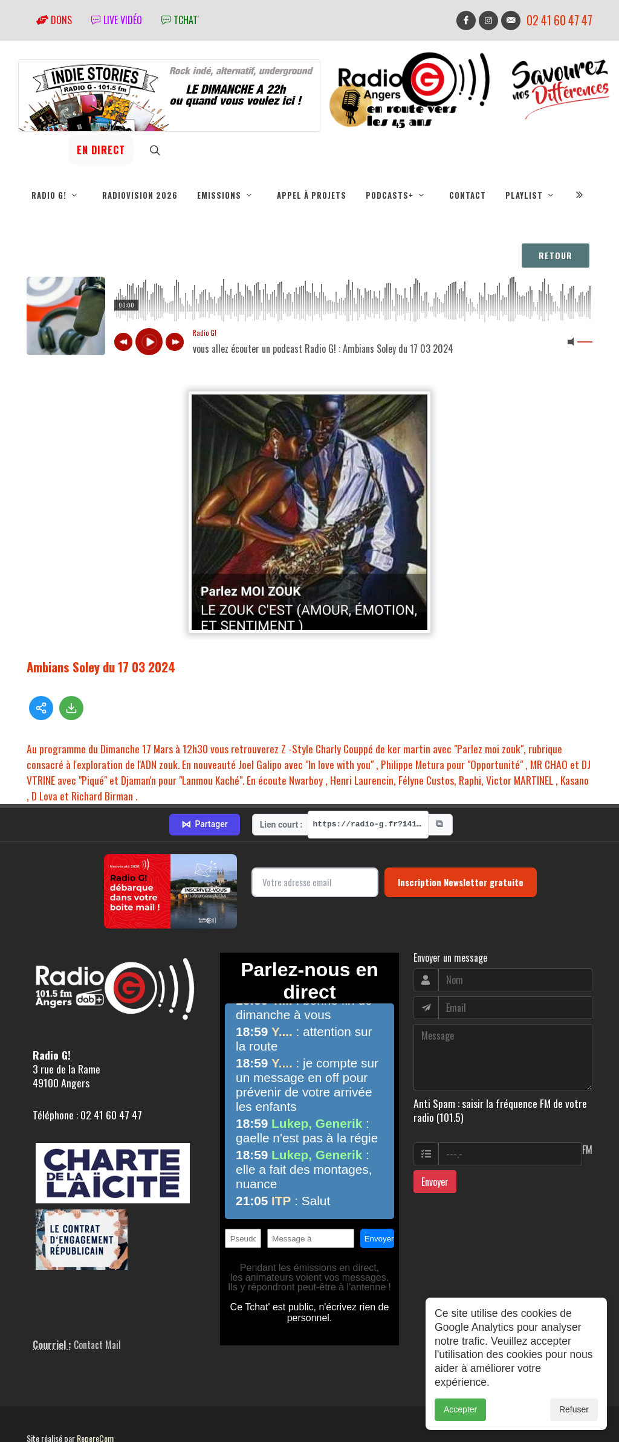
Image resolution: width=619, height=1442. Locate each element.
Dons (54, 20)
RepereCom (95, 1392)
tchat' (180, 20)
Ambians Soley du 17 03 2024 (101, 666)
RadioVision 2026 (140, 195)
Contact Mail (97, 1299)
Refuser (574, 1409)
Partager (204, 779)
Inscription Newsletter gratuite (460, 836)
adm (40, 1405)
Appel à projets (311, 195)
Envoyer (435, 1135)
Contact (467, 195)
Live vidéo (116, 20)
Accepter (460, 1409)
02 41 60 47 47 (559, 20)
